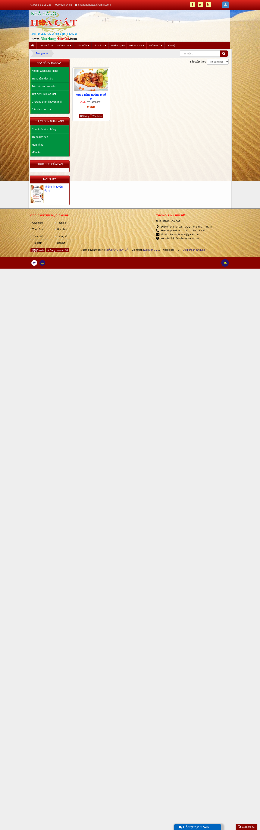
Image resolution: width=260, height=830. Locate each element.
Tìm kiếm (37, 242)
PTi (176, 249)
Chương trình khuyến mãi (47, 101)
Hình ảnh (62, 229)
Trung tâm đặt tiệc (42, 78)
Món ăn (36, 152)
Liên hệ (61, 242)
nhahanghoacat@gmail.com (94, 4)
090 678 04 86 (63, 4)
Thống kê (62, 236)
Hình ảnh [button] (100, 46)
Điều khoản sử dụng (194, 249)
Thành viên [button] (137, 46)
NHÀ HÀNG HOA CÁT (117, 249)
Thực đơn (37, 229)
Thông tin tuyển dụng (54, 188)
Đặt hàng (84, 116)
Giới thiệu (37, 222)
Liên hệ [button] (171, 45)
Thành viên (38, 236)
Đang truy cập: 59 (57, 250)
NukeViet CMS (151, 249)
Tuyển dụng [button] (118, 45)
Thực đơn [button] (82, 46)
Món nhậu (37, 144)
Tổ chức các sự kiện (44, 86)
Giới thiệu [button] (46, 46)
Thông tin (62, 222)
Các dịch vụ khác (42, 109)
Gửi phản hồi (246, 827)
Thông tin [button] (64, 46)
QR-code (38, 250)
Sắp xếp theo (198, 61)
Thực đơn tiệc (40, 136)
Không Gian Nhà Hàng (45, 70)
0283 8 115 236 (42, 4)
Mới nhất (49, 179)
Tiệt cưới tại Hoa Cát (44, 93)
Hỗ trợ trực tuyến (194, 827)
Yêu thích (97, 116)
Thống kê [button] (155, 46)
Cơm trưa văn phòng (44, 129)
